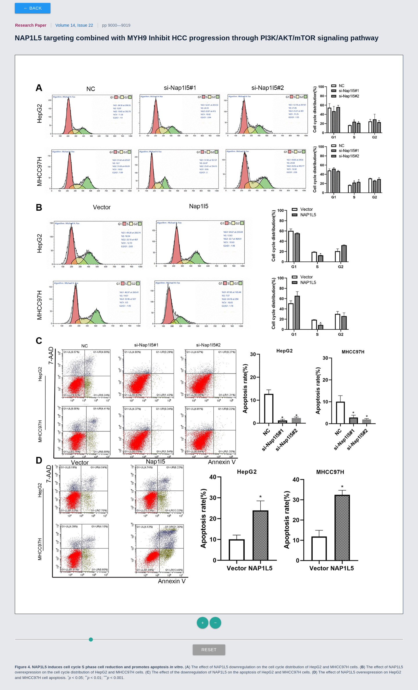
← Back (33, 8)
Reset (209, 649)
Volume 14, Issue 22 (74, 25)
